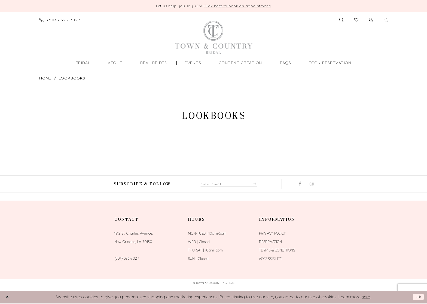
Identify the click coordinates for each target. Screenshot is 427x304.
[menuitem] (83, 63)
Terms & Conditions (277, 250)
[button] (385, 19)
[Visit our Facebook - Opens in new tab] (300, 184)
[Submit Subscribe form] (260, 184)
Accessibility (270, 259)
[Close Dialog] (8, 297)
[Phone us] (59, 19)
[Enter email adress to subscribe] (228, 184)
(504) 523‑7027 (126, 259)
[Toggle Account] (371, 19)
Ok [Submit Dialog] (417, 297)
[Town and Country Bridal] (213, 37)
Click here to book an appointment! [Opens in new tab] (237, 6)
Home (45, 78)
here (366, 297)
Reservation (270, 242)
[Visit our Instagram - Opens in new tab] (311, 184)
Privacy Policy (272, 234)
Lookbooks (72, 78)
